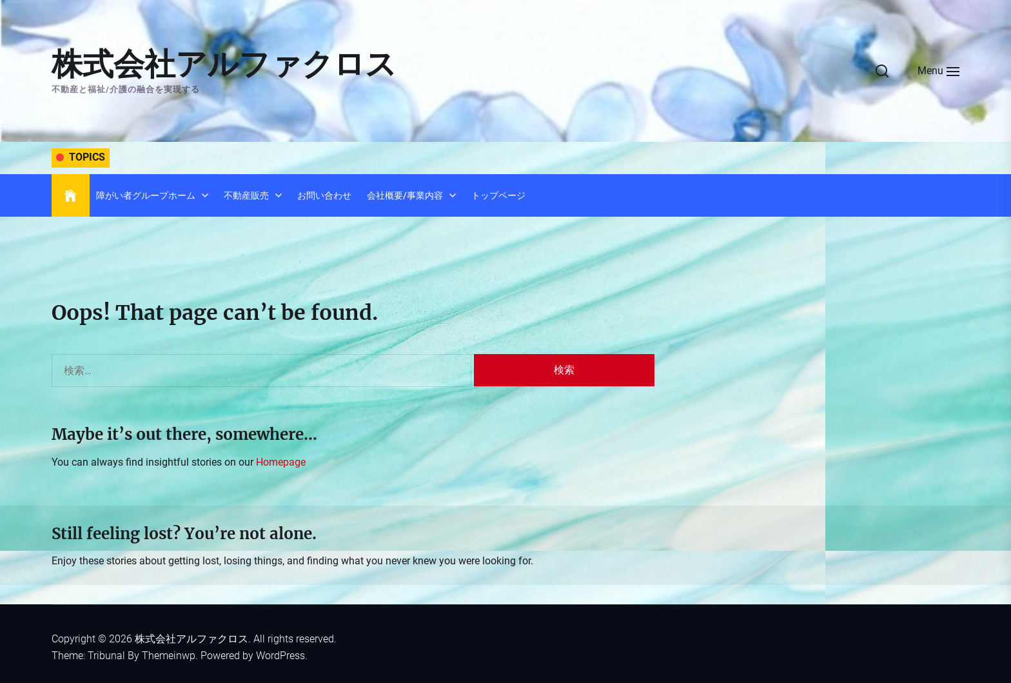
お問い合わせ (324, 195)
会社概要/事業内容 (405, 195)
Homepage (281, 462)
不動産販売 (246, 195)
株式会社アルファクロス (224, 64)
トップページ (498, 195)
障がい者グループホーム (145, 195)
